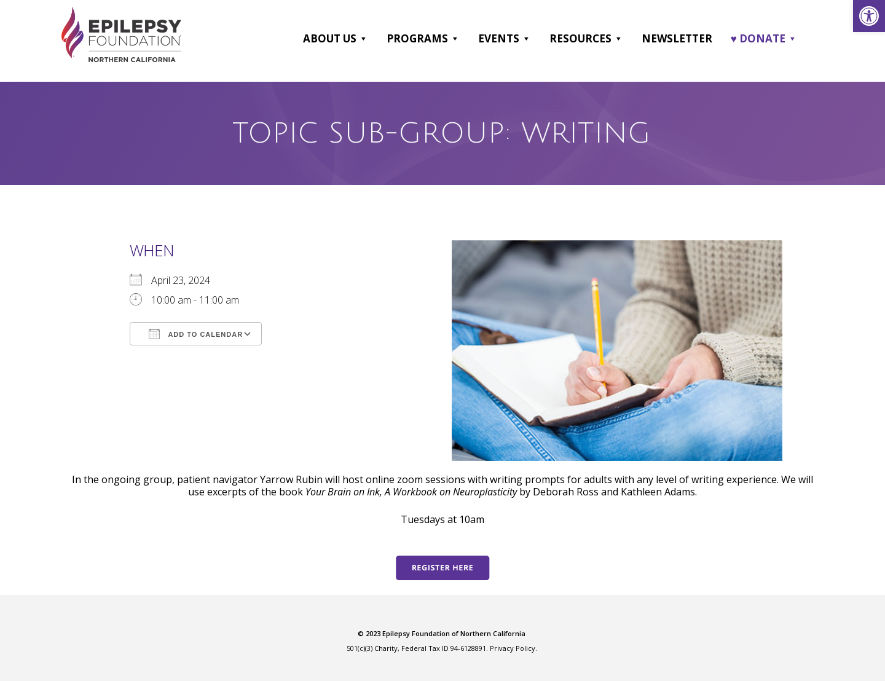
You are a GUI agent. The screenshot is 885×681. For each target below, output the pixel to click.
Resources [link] (586, 38)
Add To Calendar (196, 333)
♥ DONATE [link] (764, 38)
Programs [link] (423, 38)
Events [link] (504, 38)
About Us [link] (335, 38)
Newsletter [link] (677, 38)
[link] (869, 16)
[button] (363, 38)
